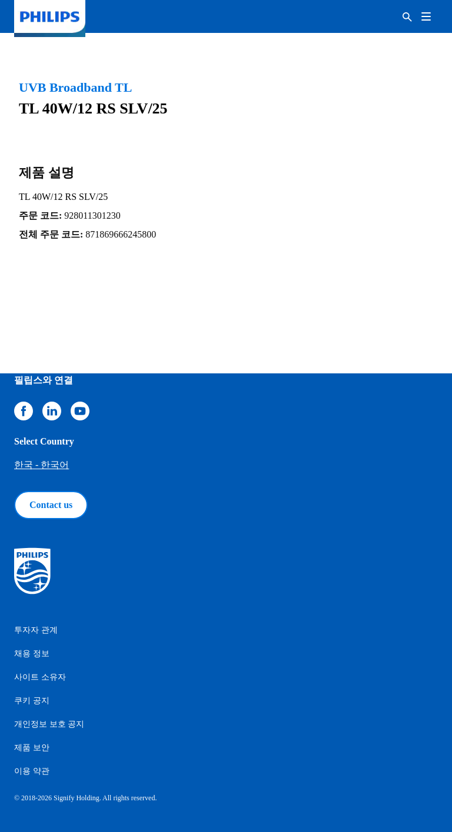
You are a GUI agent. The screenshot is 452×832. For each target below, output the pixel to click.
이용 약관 (31, 771)
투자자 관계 (36, 630)
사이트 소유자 (40, 677)
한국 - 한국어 (41, 465)
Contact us (50, 505)
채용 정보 (31, 653)
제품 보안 (31, 747)
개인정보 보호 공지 (49, 724)
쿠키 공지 (31, 700)
